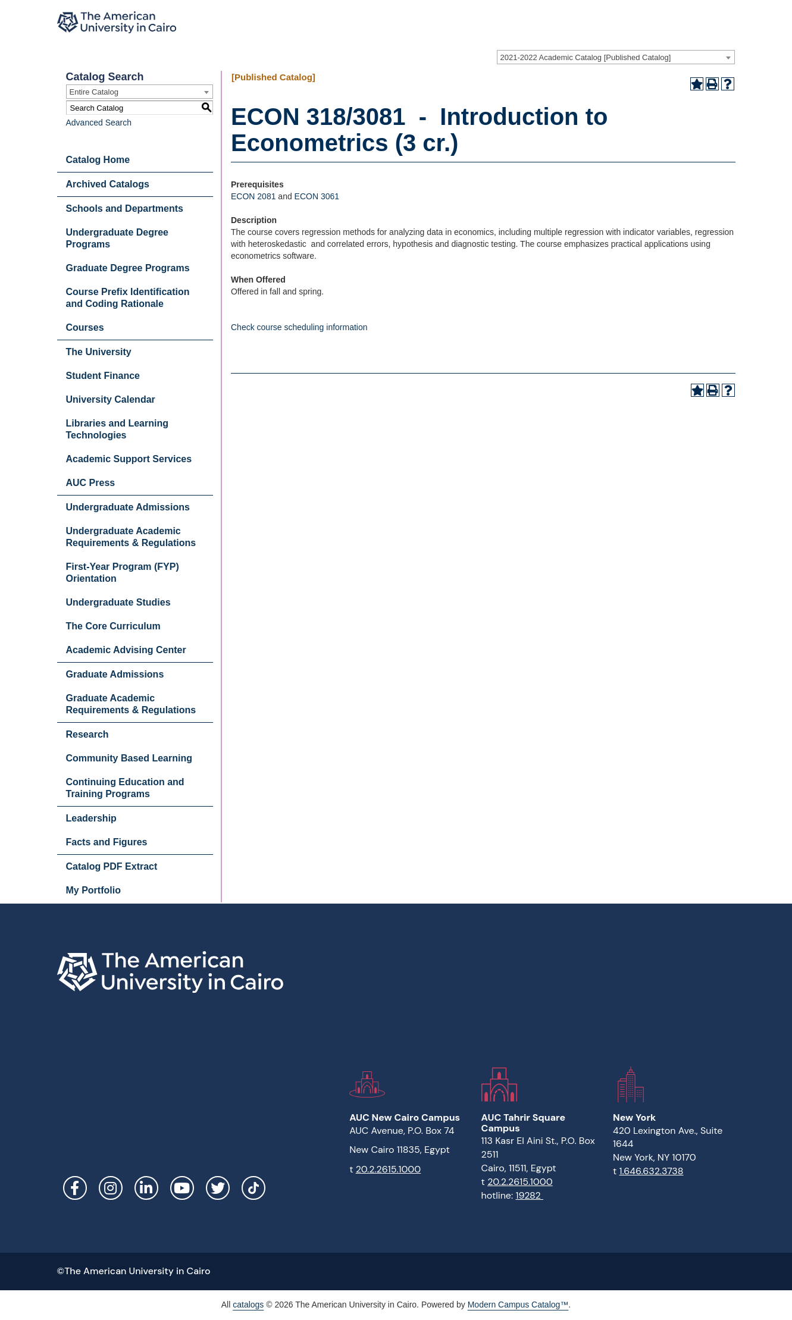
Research (87, 734)
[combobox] (616, 57)
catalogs (248, 1304)
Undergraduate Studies (118, 602)
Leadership (91, 818)
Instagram (111, 1188)
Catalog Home (98, 160)
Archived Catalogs (107, 184)
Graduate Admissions (115, 674)
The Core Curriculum (113, 626)
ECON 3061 (317, 196)
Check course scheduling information (299, 327)
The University (99, 352)
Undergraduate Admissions (128, 507)
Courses (85, 327)
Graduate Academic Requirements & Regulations (131, 704)
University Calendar (110, 399)
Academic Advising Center (126, 650)
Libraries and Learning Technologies (117, 429)
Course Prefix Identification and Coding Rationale (128, 298)
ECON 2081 (253, 196)
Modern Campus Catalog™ (518, 1304)
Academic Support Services (129, 459)
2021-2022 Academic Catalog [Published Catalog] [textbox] (585, 57)
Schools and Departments (124, 208)
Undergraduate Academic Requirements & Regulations (131, 537)
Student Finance (103, 376)
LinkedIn (146, 1188)
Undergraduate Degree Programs (117, 238)
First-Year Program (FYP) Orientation (122, 573)
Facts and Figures (107, 842)
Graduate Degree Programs (128, 268)
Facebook (75, 1188)
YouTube (182, 1188)
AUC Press (90, 483)
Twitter (218, 1188)
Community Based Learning (129, 758)
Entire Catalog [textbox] (94, 91)
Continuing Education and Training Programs (125, 788)
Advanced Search (99, 122)
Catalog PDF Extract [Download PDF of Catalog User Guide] (112, 866)
